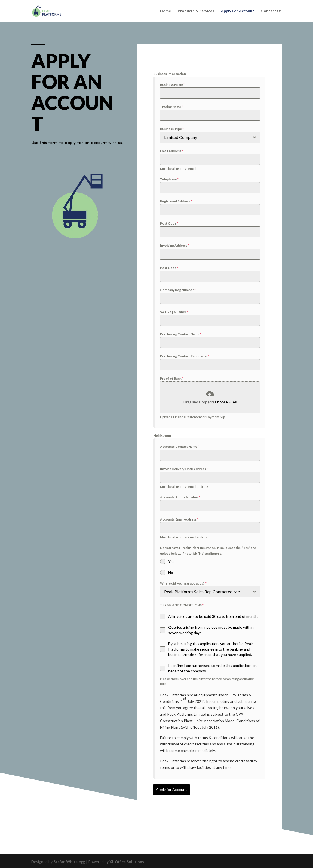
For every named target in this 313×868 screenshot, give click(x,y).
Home (165, 11)
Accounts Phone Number (180, 497)
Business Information (169, 74)
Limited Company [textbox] (180, 137)
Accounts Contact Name (179, 446)
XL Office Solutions (126, 860)
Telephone (169, 179)
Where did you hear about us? (183, 583)
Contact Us (271, 11)
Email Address (171, 151)
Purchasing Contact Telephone (184, 356)
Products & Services (196, 11)
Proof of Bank (171, 378)
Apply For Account (237, 11)
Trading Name (171, 107)
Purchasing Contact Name (180, 334)
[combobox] (210, 137)
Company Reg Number (178, 290)
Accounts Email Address (179, 519)
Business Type (172, 129)
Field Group (162, 436)
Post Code (169, 223)
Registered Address (176, 201)
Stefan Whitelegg (69, 860)
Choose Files (226, 402)
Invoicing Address (174, 245)
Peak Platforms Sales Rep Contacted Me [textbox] (202, 591)
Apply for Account (171, 789)
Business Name (172, 85)
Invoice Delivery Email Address (184, 469)
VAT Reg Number (174, 312)
